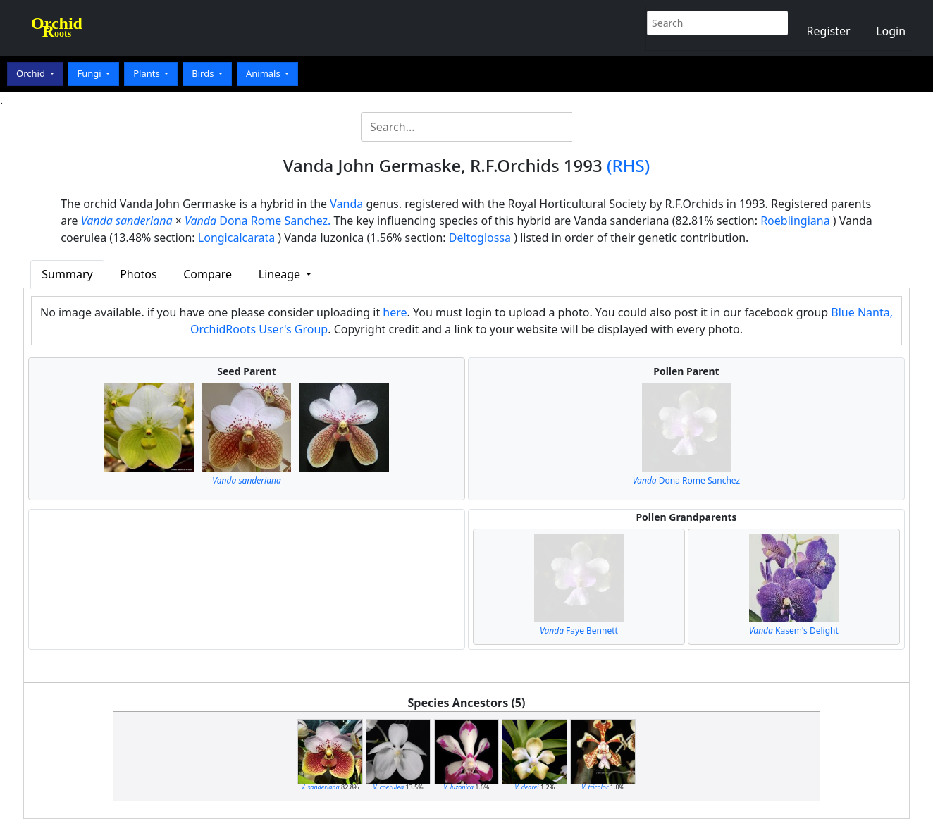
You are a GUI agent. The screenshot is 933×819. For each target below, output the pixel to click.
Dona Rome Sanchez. (257, 220)
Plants (147, 73)
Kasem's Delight (794, 630)
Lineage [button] (281, 274)
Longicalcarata (236, 237)
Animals (264, 73)
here (395, 312)
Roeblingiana (794, 220)
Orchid (31, 73)
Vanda (346, 203)
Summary (67, 274)
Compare (207, 274)
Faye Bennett (579, 630)
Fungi (90, 73)
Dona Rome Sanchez (686, 480)
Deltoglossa (480, 237)
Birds (204, 73)
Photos (138, 274)
